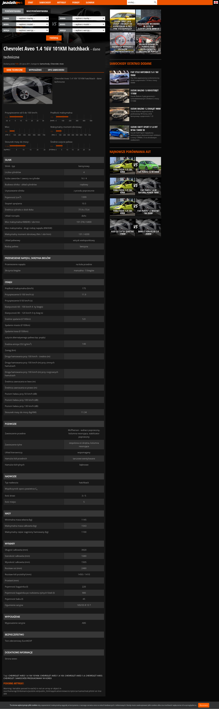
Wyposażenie (35, 69)
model (6, 24)
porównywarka (13, 11)
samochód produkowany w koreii (33, 678)
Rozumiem (204, 705)
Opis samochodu (56, 69)
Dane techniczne (15, 69)
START (30, 2)
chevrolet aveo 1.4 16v (52, 675)
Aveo (61, 64)
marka (6, 18)
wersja (6, 30)
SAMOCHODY (45, 2)
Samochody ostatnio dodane (131, 63)
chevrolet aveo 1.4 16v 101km (24, 675)
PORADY (76, 2)
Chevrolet (55, 64)
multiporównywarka (37, 11)
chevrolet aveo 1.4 (75, 675)
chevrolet (8, 678)
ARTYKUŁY (61, 2)
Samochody (45, 64)
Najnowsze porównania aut (130, 151)
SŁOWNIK (90, 2)
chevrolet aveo (94, 675)
